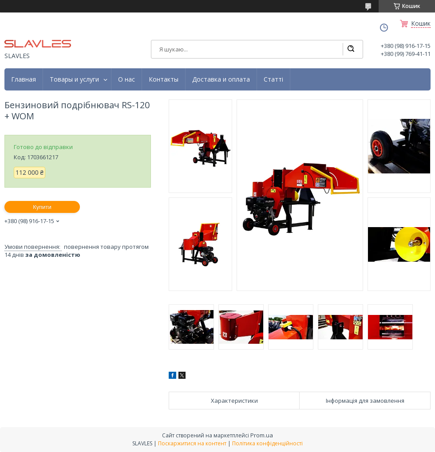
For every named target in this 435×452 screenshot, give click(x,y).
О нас (126, 79)
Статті (273, 79)
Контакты (163, 79)
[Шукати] (351, 49)
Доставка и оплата (221, 79)
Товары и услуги (74, 79)
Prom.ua (261, 435)
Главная (23, 79)
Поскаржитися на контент (192, 443)
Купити (42, 207)
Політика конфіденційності (267, 443)
